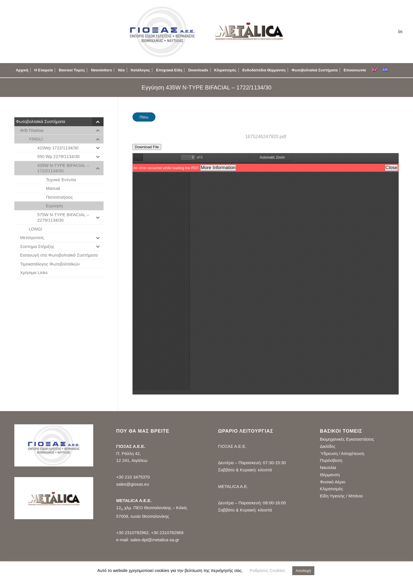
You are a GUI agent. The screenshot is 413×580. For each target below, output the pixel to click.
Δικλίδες (327, 446)
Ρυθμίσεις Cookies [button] (267, 570)
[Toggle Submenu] (98, 121)
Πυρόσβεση (331, 460)
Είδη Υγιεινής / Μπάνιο (341, 495)
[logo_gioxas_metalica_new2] (206, 31)
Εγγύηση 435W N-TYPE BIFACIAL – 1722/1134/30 (207, 87)
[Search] (395, 70)
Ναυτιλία (328, 467)
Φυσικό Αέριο (332, 481)
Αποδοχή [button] (303, 571)
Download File (147, 147)
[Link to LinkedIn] (400, 31)
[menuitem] (22, 70)
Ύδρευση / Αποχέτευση (342, 453)
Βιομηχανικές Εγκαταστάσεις (347, 439)
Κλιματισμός (331, 488)
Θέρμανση (330, 474)
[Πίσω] (144, 117)
